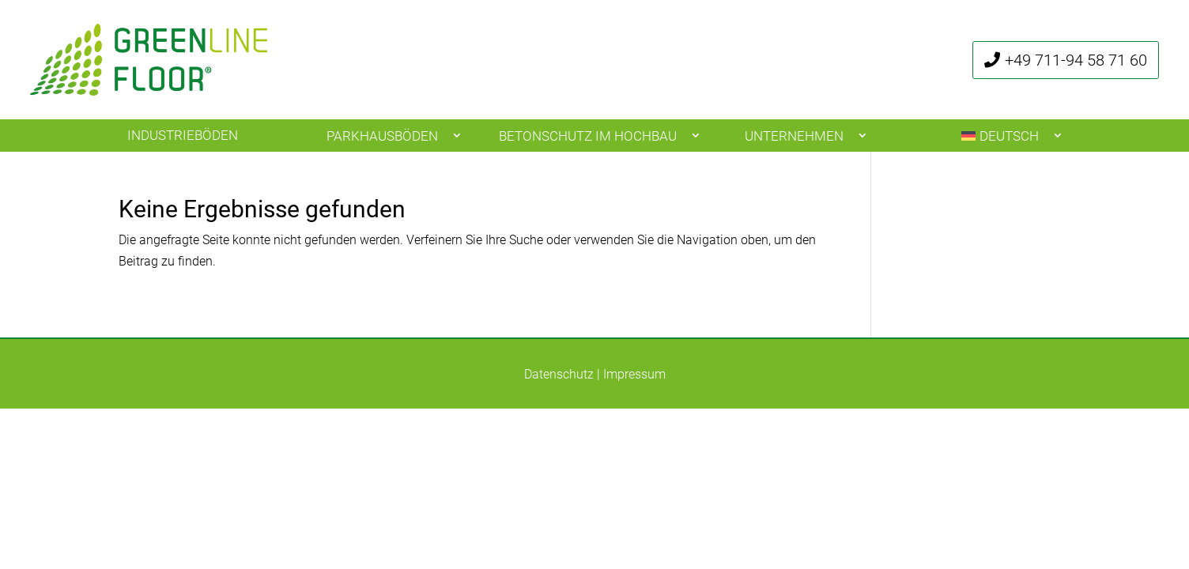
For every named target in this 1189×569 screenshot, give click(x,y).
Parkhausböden (382, 136)
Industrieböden (182, 135)
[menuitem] (1006, 135)
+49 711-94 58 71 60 (1076, 60)
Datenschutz (559, 374)
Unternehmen (794, 136)
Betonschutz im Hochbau (588, 136)
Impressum (634, 374)
